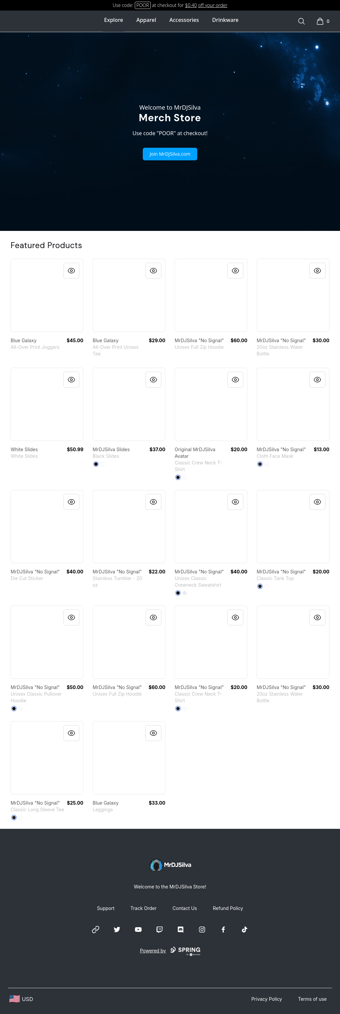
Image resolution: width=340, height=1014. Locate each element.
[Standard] (267, 464)
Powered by (170, 951)
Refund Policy (228, 908)
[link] (47, 295)
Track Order (143, 908)
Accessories (184, 20)
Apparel (146, 20)
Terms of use (312, 999)
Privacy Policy (266, 999)
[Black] (96, 464)
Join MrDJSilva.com (170, 154)
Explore (113, 20)
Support (106, 908)
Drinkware (225, 20)
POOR (142, 5)
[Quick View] (71, 271)
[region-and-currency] (21, 999)
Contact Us (185, 908)
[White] (103, 464)
